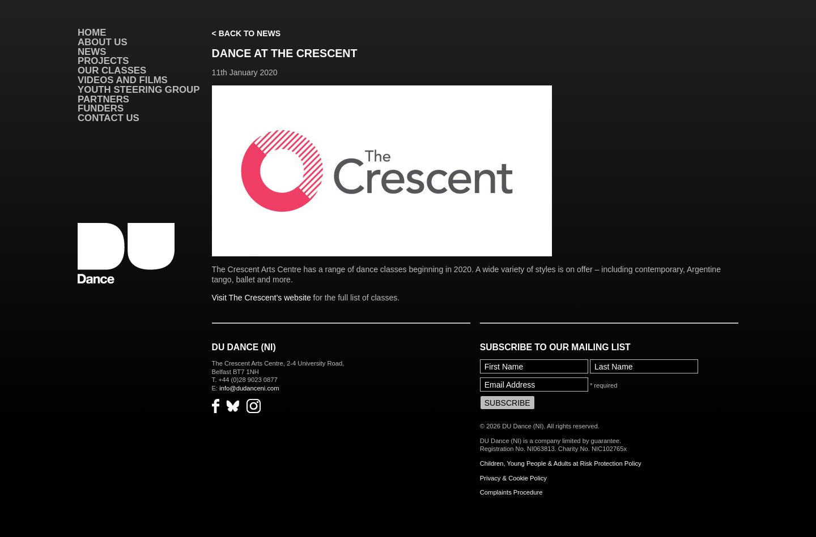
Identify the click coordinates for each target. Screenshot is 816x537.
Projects (103, 60)
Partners (103, 99)
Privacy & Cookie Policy (513, 478)
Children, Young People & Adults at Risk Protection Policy (560, 463)
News (92, 51)
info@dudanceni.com (249, 388)
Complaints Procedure (511, 492)
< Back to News (246, 33)
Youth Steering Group (138, 89)
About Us (103, 42)
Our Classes (112, 70)
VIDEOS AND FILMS (123, 80)
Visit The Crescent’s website (261, 297)
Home (92, 32)
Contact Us (108, 118)
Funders (101, 108)
